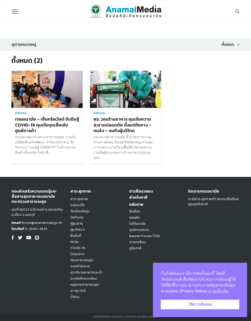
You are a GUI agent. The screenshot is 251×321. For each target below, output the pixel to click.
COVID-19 (77, 248)
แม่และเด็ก (77, 205)
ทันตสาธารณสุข (81, 260)
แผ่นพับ (134, 217)
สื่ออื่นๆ (134, 211)
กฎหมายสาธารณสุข (84, 284)
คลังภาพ (136, 204)
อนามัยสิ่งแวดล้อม (83, 278)
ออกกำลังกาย (80, 266)
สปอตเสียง (137, 242)
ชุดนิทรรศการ (139, 229)
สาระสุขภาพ (79, 199)
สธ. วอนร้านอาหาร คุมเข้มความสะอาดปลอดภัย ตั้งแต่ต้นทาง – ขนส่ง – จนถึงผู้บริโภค (122, 125)
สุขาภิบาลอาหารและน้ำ (86, 272)
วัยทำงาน (76, 217)
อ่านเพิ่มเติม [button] (218, 291)
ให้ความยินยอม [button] (200, 304)
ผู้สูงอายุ (76, 223)
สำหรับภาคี (138, 197)
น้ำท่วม (74, 296)
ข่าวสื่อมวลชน (141, 191)
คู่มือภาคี (135, 248)
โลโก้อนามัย (137, 223)
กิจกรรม (20, 113)
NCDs (74, 241)
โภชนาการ (77, 254)
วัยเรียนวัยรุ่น (79, 211)
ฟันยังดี (75, 235)
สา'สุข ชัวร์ (78, 290)
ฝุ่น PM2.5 (77, 229)
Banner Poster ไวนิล (144, 236)
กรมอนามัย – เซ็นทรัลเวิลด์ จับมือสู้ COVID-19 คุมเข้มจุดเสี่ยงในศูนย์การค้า (47, 125)
